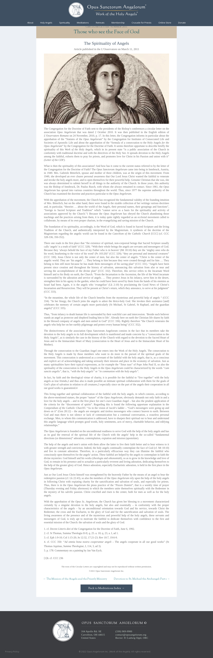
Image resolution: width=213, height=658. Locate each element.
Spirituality (64, 22)
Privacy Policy (12, 651)
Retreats (100, 22)
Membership (118, 22)
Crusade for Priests (141, 22)
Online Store (164, 22)
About (30, 22)
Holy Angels (46, 22)
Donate (182, 22)
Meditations (83, 22)
